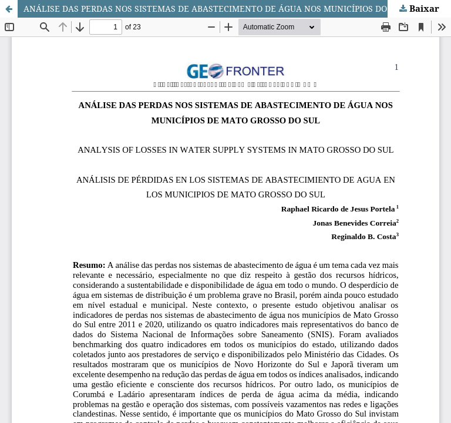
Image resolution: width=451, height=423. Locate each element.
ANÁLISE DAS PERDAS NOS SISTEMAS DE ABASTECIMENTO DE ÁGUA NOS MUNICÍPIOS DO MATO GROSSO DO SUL (237, 8)
